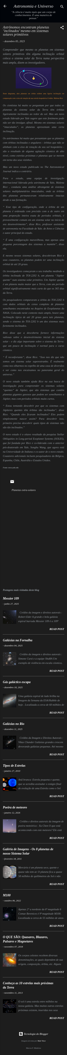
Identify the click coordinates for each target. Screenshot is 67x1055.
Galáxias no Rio (13, 724)
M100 (7, 895)
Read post (56, 629)
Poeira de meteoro (15, 807)
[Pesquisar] (62, 7)
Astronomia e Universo (33, 6)
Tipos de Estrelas (14, 765)
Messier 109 (11, 598)
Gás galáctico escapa (17, 682)
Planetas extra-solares (24, 490)
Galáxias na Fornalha (17, 640)
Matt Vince (42, 1041)
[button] (62, 28)
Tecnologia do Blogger (33, 1033)
